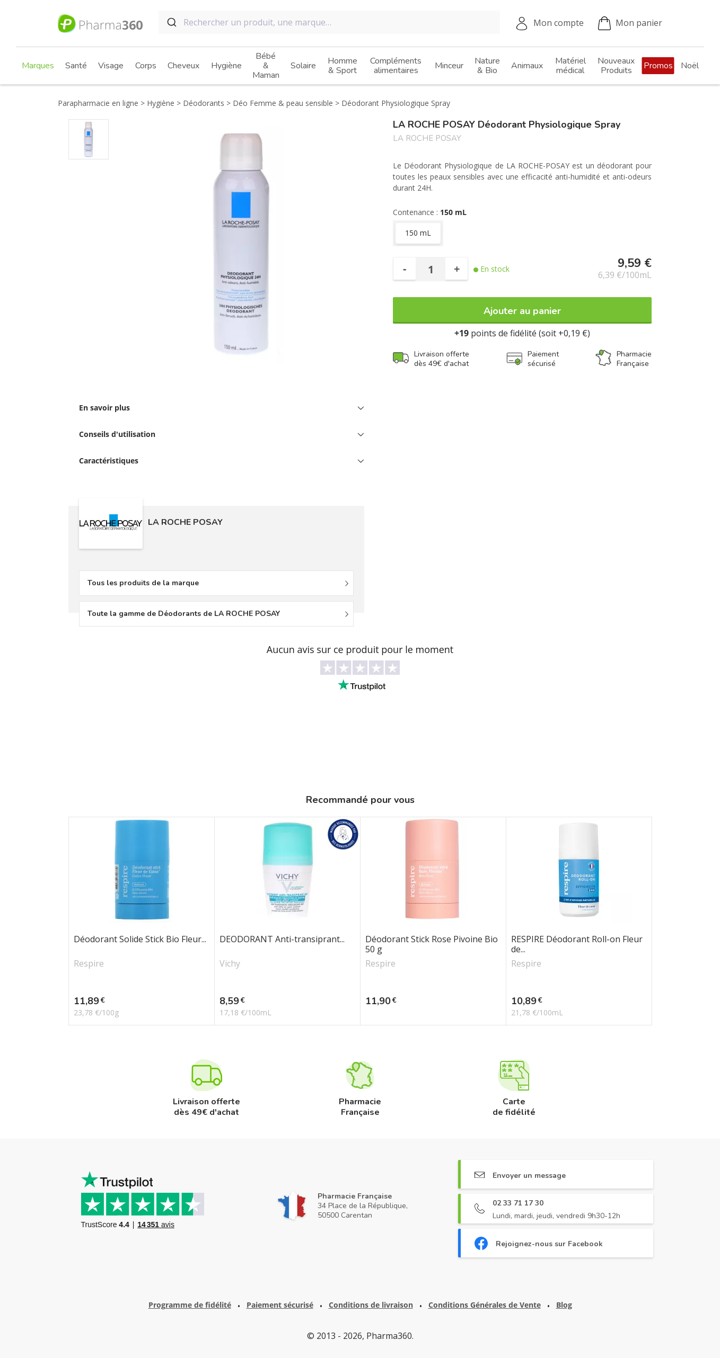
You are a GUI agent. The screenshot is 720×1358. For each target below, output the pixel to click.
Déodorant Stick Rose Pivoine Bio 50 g (431, 944)
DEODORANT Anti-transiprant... (282, 939)
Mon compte (558, 23)
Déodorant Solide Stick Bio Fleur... (140, 939)
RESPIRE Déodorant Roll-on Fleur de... (577, 944)
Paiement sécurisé (280, 1305)
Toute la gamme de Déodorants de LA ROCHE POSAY (183, 614)
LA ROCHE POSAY (427, 138)
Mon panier (630, 23)
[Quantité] (430, 269)
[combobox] (329, 22)
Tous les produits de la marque (143, 583)
